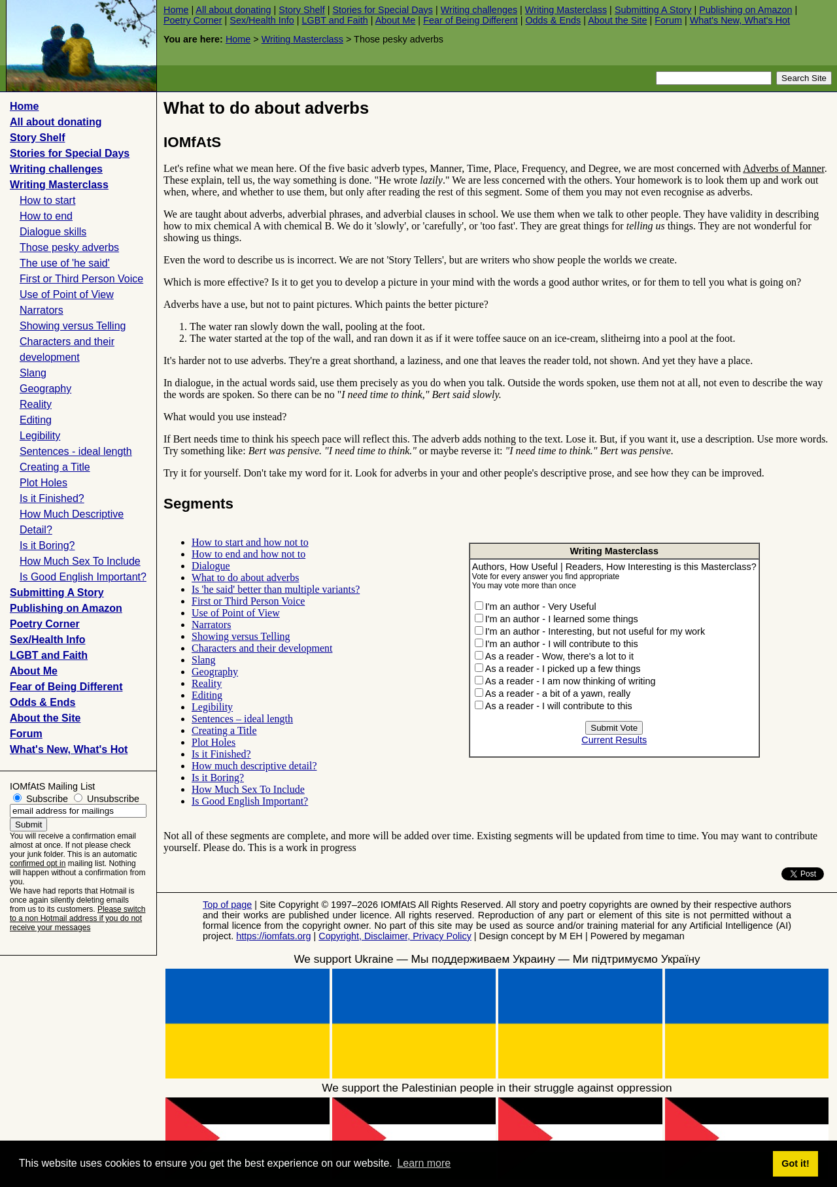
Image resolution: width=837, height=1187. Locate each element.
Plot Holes (43, 482)
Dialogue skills (53, 231)
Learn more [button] (424, 1163)
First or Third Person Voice (81, 278)
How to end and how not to (248, 554)
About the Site (617, 20)
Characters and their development (262, 648)
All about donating (233, 10)
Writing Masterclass (566, 10)
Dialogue (211, 565)
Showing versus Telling (73, 325)
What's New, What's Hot (740, 20)
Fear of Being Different (470, 20)
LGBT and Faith (334, 20)
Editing (36, 420)
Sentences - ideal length (76, 451)
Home (175, 10)
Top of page (227, 904)
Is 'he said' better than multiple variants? (276, 589)
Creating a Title (55, 467)
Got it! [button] (795, 1163)
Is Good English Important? (83, 576)
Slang (33, 372)
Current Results (614, 740)
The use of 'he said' (65, 263)
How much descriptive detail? (254, 765)
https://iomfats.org (273, 936)
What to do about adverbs (245, 577)
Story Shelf (301, 10)
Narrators (41, 310)
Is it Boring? (47, 545)
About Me (395, 20)
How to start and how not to (250, 542)
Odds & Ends (553, 20)
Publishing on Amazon (745, 10)
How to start (47, 200)
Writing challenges (479, 10)
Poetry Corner (192, 20)
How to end (46, 216)
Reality (36, 404)
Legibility (40, 435)
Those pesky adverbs (69, 247)
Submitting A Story (653, 10)
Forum (668, 20)
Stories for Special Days (382, 10)
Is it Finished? (52, 498)
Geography (45, 388)
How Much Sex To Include (80, 561)
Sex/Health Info (262, 20)
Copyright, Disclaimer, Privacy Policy (394, 936)
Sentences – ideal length (242, 718)
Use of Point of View (67, 294)
